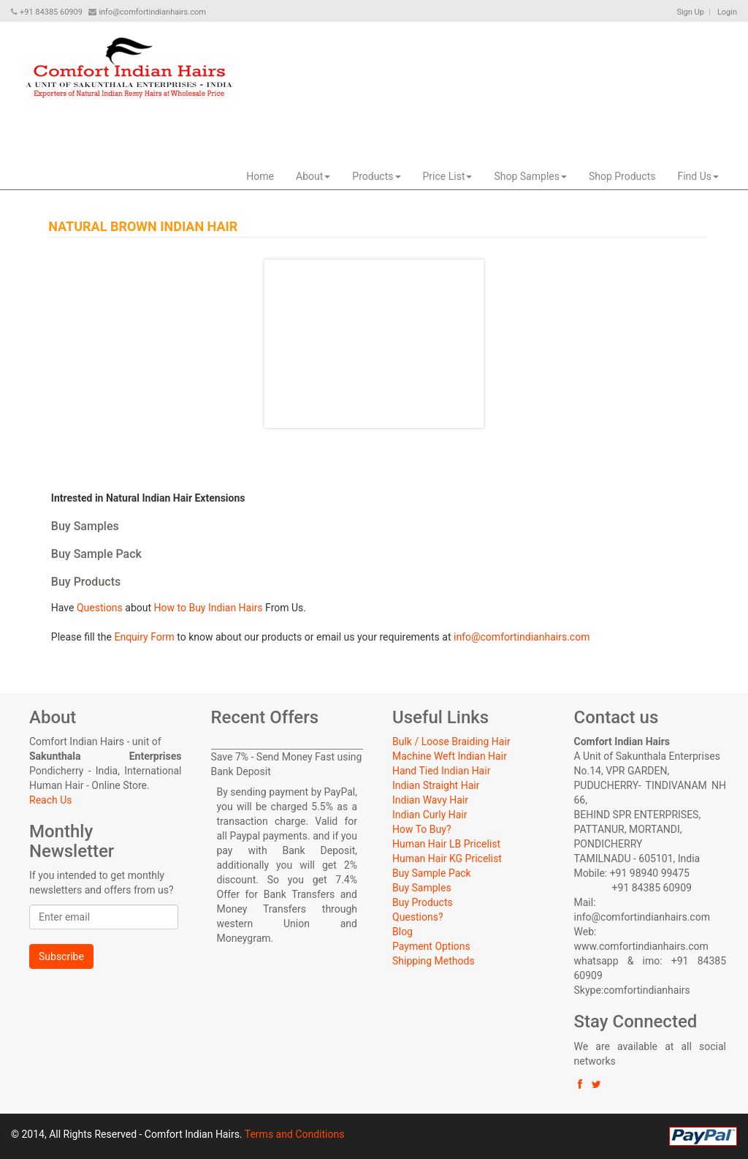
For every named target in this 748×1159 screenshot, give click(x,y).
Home (260, 176)
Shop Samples (530, 176)
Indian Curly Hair (429, 814)
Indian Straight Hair (435, 785)
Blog (402, 931)
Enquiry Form (144, 637)
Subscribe (61, 956)
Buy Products (422, 902)
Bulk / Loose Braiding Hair (451, 741)
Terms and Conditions (295, 1134)
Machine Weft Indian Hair (449, 756)
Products (376, 176)
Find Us (698, 176)
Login (727, 12)
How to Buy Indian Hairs (208, 608)
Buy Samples (421, 888)
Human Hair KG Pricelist (447, 858)
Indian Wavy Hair (430, 800)
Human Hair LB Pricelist (446, 844)
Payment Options (431, 946)
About (313, 176)
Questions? (417, 917)
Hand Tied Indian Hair (441, 771)
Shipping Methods (433, 961)
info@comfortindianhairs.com (521, 637)
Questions (100, 608)
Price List (448, 176)
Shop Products (622, 176)
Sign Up (690, 12)
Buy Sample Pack (431, 873)
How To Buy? (421, 829)
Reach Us (50, 800)
